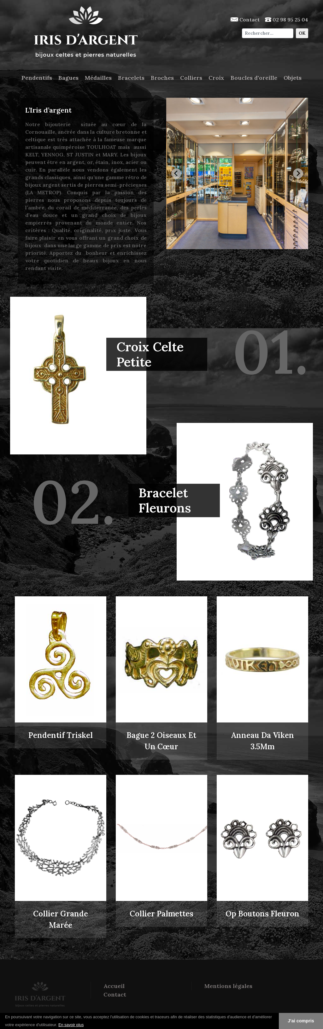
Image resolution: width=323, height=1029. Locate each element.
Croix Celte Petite (150, 354)
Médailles (98, 77)
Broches (162, 77)
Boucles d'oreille (254, 77)
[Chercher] (267, 33)
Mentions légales (228, 986)
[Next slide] (298, 173)
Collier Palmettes (161, 914)
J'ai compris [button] (301, 1020)
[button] (86, 1025)
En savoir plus (71, 1024)
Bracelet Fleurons (164, 500)
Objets (293, 77)
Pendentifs (36, 77)
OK (302, 33)
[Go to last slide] (176, 173)
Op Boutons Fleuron (262, 914)
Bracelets (131, 77)
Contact (245, 19)
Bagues (68, 77)
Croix (216, 77)
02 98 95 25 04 (286, 19)
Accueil (114, 986)
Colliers (191, 77)
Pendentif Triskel (60, 735)
